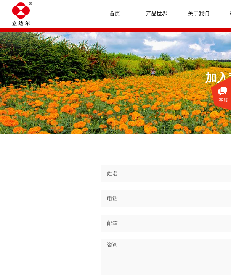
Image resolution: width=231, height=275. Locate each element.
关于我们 (198, 13)
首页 (114, 13)
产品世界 (156, 13)
